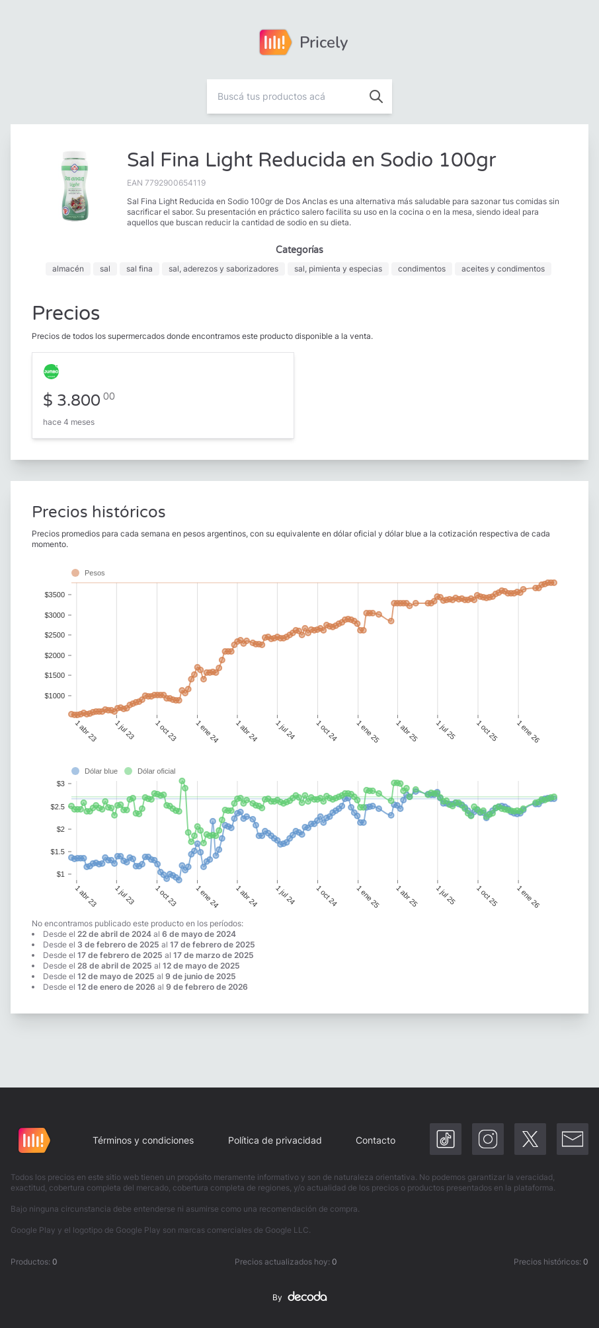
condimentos (422, 269)
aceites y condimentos (503, 269)
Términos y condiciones (143, 1140)
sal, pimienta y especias (338, 269)
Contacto (375, 1140)
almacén (68, 269)
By (299, 1297)
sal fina (139, 269)
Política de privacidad (275, 1140)
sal (105, 269)
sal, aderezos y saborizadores (223, 269)
